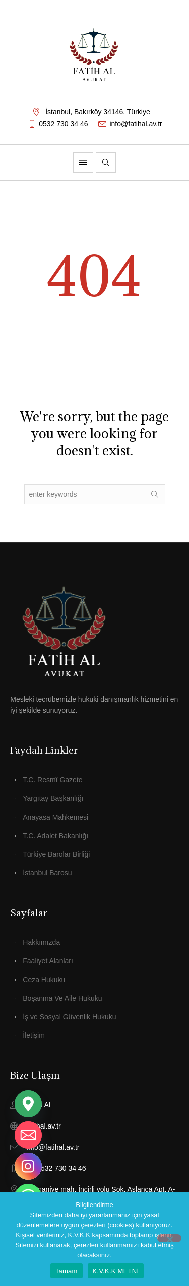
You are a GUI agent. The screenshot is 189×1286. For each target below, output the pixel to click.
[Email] (28, 1135)
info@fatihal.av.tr (135, 124)
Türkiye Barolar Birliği (56, 854)
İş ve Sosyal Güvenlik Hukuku (69, 1017)
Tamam (66, 1271)
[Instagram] (28, 1166)
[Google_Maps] (28, 1103)
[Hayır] (169, 1238)
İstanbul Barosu (47, 873)
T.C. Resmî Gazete (52, 780)
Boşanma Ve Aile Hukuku (62, 998)
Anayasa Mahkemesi (55, 817)
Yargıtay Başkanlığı (53, 798)
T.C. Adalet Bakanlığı (55, 836)
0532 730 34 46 (63, 124)
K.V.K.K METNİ (116, 1271)
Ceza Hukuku (44, 980)
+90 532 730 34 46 (56, 1168)
